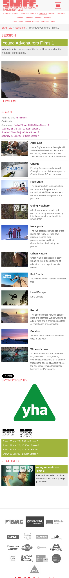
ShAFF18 (24, 13)
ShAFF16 (6, 13)
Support (28, 22)
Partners (35, 22)
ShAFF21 (52, 13)
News (21, 22)
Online (52, 22)
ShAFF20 (43, 13)
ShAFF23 (20, 17)
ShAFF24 (29, 17)
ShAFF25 (38, 17)
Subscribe (44, 22)
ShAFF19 (33, 13)
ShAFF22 (61, 13)
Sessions (20, 27)
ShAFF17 (15, 13)
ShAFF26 (47, 17)
